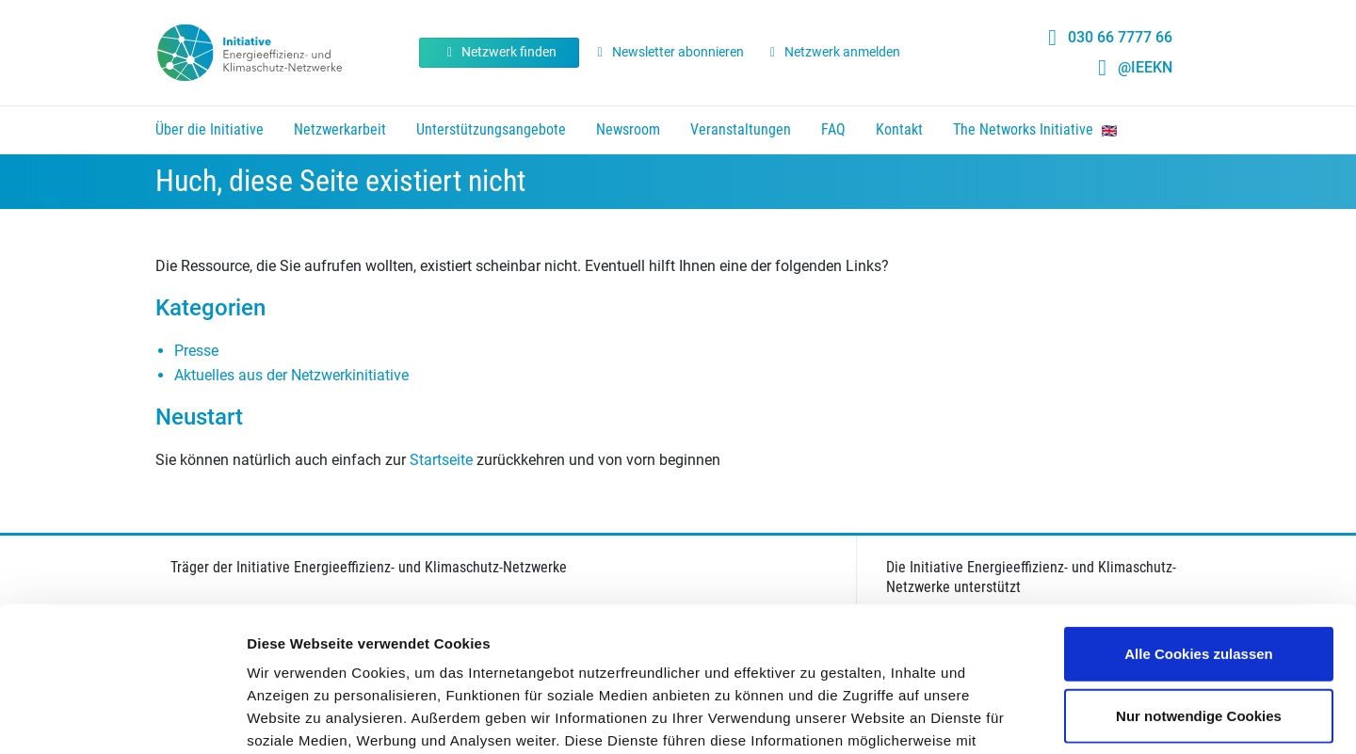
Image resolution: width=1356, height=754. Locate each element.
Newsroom (628, 129)
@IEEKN (1145, 67)
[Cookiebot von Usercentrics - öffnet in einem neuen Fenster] (122, 717)
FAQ (833, 129)
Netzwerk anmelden (833, 51)
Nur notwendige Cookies (1199, 571)
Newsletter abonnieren (667, 51)
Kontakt (899, 129)
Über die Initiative (209, 129)
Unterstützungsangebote (491, 129)
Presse (196, 351)
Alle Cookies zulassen (1198, 509)
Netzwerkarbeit (340, 129)
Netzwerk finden (499, 51)
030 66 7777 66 (1120, 37)
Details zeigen (1001, 717)
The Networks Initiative (1035, 129)
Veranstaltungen (740, 129)
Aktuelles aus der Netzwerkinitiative (291, 375)
